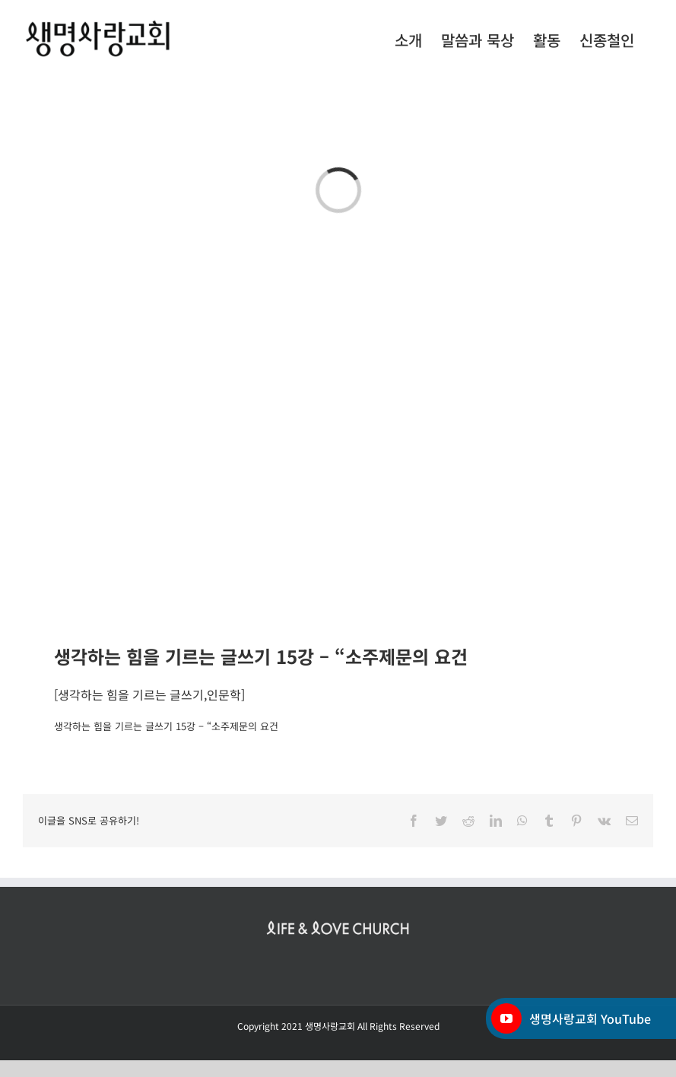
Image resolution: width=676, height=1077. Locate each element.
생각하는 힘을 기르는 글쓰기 (131, 694)
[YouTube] (506, 1018)
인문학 (224, 694)
